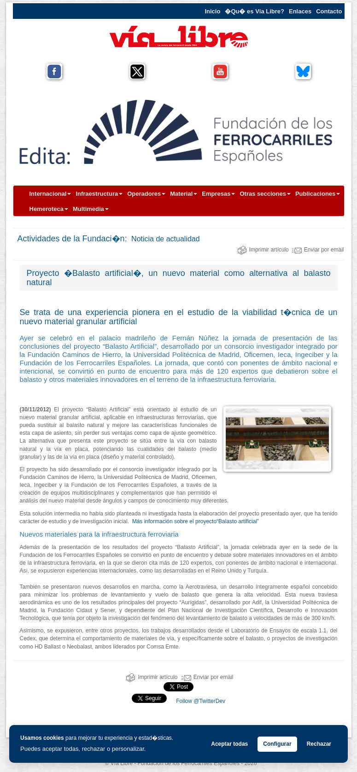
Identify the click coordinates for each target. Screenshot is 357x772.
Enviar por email (318, 249)
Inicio (212, 11)
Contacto (329, 11)
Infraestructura (99, 193)
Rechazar (319, 744)
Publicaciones (317, 193)
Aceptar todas (229, 744)
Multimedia (91, 208)
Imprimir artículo (263, 249)
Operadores (146, 193)
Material (183, 193)
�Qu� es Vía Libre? (254, 11)
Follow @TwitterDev (200, 701)
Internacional (50, 193)
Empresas (218, 193)
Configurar (277, 744)
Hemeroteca (48, 208)
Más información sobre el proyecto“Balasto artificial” (195, 521)
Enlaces (300, 11)
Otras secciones (265, 193)
